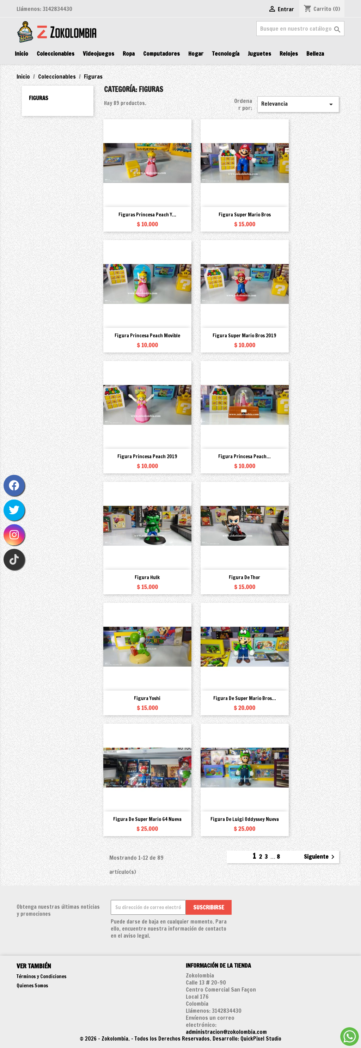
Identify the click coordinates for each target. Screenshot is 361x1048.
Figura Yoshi (147, 698)
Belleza (315, 53)
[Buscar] (300, 28)
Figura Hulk (147, 577)
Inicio (21, 53)
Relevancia (298, 104)
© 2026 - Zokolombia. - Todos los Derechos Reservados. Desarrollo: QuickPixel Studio (180, 1038)
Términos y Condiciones (41, 976)
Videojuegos (98, 53)
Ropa (129, 53)
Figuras (38, 98)
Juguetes (259, 53)
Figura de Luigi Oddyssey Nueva (244, 819)
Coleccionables (55, 53)
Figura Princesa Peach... (244, 456)
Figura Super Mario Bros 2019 (244, 335)
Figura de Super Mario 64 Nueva (147, 819)
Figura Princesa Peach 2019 (147, 456)
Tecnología (225, 53)
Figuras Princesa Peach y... (147, 214)
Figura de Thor (244, 577)
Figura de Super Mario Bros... (244, 698)
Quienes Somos (32, 985)
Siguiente (320, 857)
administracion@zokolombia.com (226, 1032)
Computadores (161, 53)
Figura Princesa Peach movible (147, 335)
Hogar (195, 53)
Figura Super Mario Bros (245, 214)
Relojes (289, 53)
